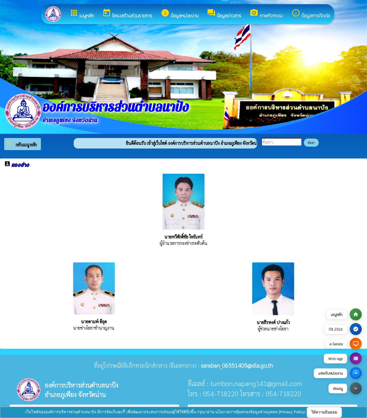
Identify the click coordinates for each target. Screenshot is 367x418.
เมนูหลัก (81, 13)
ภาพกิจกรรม (266, 13)
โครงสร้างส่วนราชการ (127, 13)
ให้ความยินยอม (324, 412)
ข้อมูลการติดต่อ (311, 13)
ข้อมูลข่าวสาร (224, 13)
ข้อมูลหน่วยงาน (179, 13)
